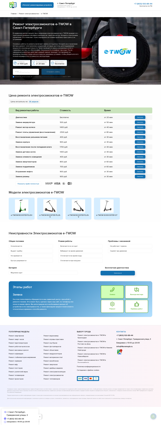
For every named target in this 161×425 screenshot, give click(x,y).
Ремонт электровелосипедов (54, 372)
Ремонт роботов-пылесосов (19, 347)
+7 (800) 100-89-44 (143, 4)
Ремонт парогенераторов (18, 343)
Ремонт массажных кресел (19, 350)
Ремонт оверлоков (51, 364)
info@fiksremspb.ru (124, 346)
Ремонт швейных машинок (53, 368)
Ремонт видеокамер (51, 336)
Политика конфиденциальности (88, 367)
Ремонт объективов (51, 350)
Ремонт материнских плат (53, 357)
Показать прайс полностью (28, 184)
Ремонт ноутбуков (50, 343)
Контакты (121, 332)
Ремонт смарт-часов (16, 339)
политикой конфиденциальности (52, 76)
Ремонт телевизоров (16, 375)
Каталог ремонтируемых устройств (37, 5)
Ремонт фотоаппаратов (52, 347)
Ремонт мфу (13, 364)
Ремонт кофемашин (16, 354)
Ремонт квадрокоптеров (53, 354)
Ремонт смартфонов (16, 336)
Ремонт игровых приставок (54, 339)
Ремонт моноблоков (51, 361)
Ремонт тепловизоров (52, 379)
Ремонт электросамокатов (53, 375)
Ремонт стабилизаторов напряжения (22, 357)
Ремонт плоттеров (15, 368)
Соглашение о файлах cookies (88, 370)
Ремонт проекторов (16, 379)
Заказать (140, 117)
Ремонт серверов (15, 361)
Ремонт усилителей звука (18, 372)
